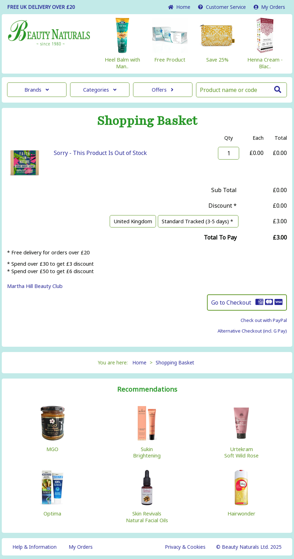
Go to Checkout (247, 302)
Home (179, 7)
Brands (36, 89)
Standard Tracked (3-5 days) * (198, 221)
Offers (162, 89)
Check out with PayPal (264, 320)
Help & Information (34, 546)
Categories (99, 89)
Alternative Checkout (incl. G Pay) (252, 331)
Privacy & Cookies (185, 546)
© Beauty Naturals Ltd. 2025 (249, 546)
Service (222, 7)
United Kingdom (133, 221)
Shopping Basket (175, 362)
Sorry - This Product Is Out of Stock (100, 153)
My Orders (269, 7)
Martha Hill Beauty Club (35, 286)
